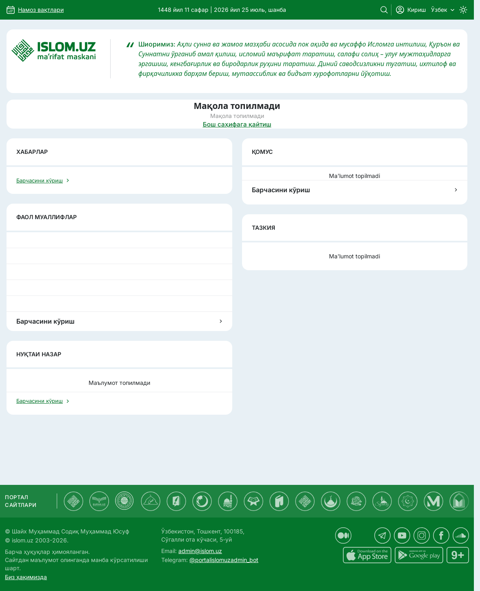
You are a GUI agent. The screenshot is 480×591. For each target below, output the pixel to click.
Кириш (411, 10)
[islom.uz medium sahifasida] (343, 535)
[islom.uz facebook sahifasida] (441, 535)
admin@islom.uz (200, 550)
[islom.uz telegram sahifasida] (382, 535)
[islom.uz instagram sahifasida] (421, 535)
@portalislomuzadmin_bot (223, 559)
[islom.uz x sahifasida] (363, 535)
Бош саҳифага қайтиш (237, 124)
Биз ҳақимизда (26, 576)
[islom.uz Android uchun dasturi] (419, 555)
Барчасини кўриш (355, 190)
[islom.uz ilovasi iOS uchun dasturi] (367, 555)
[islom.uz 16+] (458, 555)
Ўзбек (442, 9)
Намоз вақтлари (41, 9)
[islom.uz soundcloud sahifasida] (461, 535)
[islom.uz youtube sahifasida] (402, 535)
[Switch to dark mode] (463, 9)
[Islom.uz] (61, 58)
